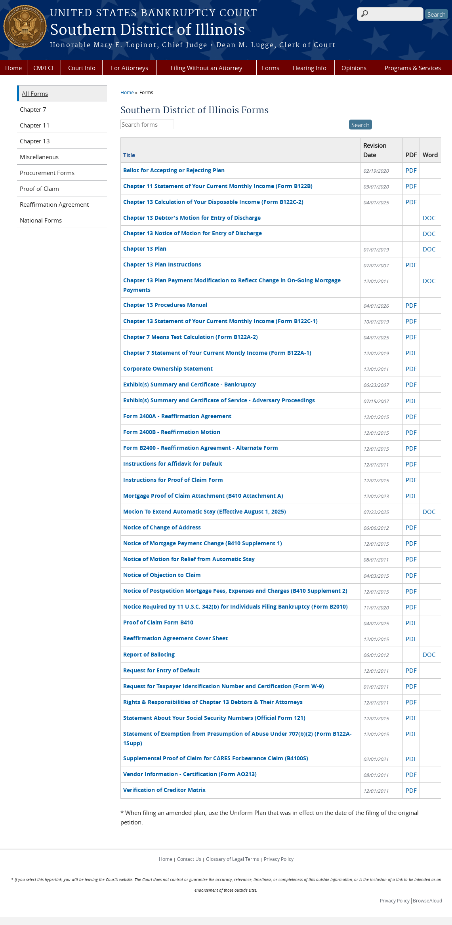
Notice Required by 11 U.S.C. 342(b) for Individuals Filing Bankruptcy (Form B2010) (235, 606)
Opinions (353, 68)
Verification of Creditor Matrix (164, 790)
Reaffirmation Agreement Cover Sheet (175, 638)
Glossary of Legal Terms (232, 859)
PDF (411, 170)
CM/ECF (44, 68)
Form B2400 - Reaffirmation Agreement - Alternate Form (200, 447)
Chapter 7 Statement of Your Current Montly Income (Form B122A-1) (217, 352)
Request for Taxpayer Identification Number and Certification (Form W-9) (223, 686)
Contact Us (189, 859)
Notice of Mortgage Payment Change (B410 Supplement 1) (202, 543)
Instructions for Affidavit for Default (172, 463)
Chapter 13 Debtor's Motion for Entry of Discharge (192, 217)
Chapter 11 (35, 125)
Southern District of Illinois (147, 30)
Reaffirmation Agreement (54, 204)
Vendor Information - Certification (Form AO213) (190, 774)
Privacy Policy (279, 859)
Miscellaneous (39, 157)
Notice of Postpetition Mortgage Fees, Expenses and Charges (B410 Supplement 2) (235, 590)
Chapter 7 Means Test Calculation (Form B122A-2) (190, 337)
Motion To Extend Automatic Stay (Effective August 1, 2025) (204, 511)
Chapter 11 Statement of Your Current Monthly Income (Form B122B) (218, 186)
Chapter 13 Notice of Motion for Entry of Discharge (192, 233)
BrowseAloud (427, 900)
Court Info (81, 68)
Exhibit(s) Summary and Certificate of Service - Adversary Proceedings (219, 400)
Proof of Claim (39, 188)
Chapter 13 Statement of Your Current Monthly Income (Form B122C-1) (220, 321)
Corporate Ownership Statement (168, 368)
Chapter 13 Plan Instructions (162, 264)
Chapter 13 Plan (144, 248)
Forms (270, 68)
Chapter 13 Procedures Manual (165, 304)
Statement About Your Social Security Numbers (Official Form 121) (214, 717)
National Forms (41, 220)
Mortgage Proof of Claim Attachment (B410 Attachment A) (203, 495)
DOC (429, 218)
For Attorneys (129, 68)
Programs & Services (413, 68)
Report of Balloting (149, 654)
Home (13, 68)
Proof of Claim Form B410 (158, 622)
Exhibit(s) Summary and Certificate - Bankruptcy (189, 384)
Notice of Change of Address (162, 527)
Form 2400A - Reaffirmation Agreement (177, 416)
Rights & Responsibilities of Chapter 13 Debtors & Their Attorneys (213, 702)
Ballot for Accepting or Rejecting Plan (174, 170)
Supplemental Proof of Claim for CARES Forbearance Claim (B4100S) (215, 758)
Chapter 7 (33, 109)
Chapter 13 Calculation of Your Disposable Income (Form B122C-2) (213, 202)
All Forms (35, 93)
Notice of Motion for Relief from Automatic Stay (189, 559)
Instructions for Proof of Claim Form (173, 479)
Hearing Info (309, 68)
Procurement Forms (47, 173)
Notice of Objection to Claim (162, 575)
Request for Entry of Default (161, 670)
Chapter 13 (35, 141)
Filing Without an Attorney (206, 68)
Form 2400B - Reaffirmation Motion (171, 432)
